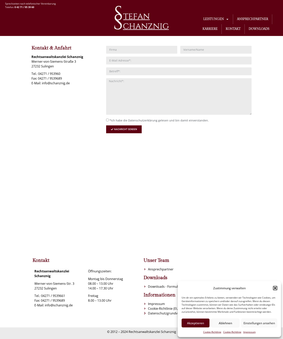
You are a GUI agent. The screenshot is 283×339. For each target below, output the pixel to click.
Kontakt (233, 29)
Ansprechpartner (252, 19)
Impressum (249, 332)
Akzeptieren (195, 323)
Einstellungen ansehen (259, 323)
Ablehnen (225, 323)
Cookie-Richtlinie (212, 332)
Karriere (210, 29)
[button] (275, 288)
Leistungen (216, 19)
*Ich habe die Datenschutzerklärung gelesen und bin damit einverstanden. (159, 120)
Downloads (259, 29)
